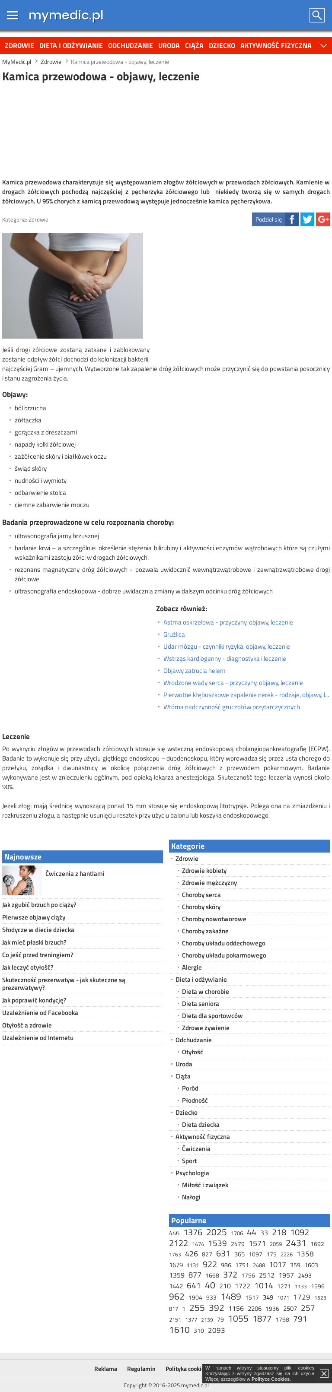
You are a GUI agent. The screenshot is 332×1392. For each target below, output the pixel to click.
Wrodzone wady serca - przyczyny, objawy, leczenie (233, 683)
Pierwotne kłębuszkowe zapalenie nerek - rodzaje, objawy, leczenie (246, 695)
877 (194, 1275)
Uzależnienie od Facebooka (40, 1013)
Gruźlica (174, 634)
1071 (283, 1297)
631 (223, 1253)
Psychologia (192, 1173)
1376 (192, 1232)
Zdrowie (19, 45)
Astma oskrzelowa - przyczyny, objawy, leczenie (228, 622)
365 (239, 1254)
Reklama (105, 1368)
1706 (237, 1233)
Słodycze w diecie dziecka (38, 930)
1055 (238, 1318)
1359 (177, 1275)
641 (194, 1285)
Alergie (192, 967)
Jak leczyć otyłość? (28, 967)
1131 (193, 1265)
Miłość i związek (205, 1185)
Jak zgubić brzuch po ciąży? (39, 905)
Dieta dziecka (201, 1124)
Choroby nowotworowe (214, 919)
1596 (318, 1286)
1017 (277, 1264)
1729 (301, 1297)
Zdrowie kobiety (204, 870)
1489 (230, 1296)
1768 (282, 1319)
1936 (272, 1308)
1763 (175, 1254)
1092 (299, 1232)
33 (264, 1232)
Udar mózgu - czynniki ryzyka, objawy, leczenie (226, 646)
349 (268, 1297)
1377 (191, 1319)
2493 (305, 1275)
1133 (301, 1286)
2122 (178, 1242)
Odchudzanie (130, 45)
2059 (276, 1244)
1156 (236, 1308)
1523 (320, 1298)
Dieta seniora (200, 1003)
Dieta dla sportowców (212, 1016)
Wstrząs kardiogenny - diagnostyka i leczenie (224, 658)
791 (300, 1318)
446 (174, 1233)
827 (207, 1254)
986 (226, 1264)
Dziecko (222, 45)
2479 (238, 1243)
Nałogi (191, 1197)
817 (173, 1308)
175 (271, 1254)
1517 (252, 1297)
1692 (317, 1243)
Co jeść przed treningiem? (37, 955)
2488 (259, 1265)
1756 (248, 1275)
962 (177, 1296)
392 (216, 1307)
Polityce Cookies (271, 1379)
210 (225, 1286)
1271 (284, 1286)
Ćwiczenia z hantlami (75, 873)
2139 (207, 1320)
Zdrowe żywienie (206, 1028)
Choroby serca (201, 895)
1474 (198, 1244)
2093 (216, 1330)
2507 (290, 1308)
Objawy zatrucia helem (194, 670)
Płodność (195, 1100)
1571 (257, 1243)
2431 (296, 1242)
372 (230, 1274)
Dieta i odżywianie (71, 45)
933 (211, 1297)
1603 (311, 1264)
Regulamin (141, 1368)
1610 (179, 1329)
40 (210, 1285)
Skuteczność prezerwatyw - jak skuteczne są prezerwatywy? (63, 983)
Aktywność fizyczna (276, 45)
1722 (242, 1286)
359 (295, 1264)
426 (191, 1253)
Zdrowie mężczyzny (209, 883)
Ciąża (194, 45)
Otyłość (192, 1052)
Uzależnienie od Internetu (37, 1038)
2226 (287, 1254)
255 (197, 1307)
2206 (255, 1308)
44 (251, 1232)
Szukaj (318, 15)
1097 (255, 1254)
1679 (176, 1265)
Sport (189, 1161)
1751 (242, 1264)
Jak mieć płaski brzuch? (34, 942)
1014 (263, 1285)
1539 (217, 1243)
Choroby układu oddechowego (223, 943)
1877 (261, 1318)
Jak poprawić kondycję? (34, 1000)
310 (199, 1330)
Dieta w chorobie (205, 991)
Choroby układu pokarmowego (224, 955)
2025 (216, 1232)
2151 (175, 1319)
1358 (305, 1253)
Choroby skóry (201, 907)
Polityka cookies (187, 1368)
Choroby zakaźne (205, 931)
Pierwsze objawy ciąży (33, 917)
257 (308, 1307)
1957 (286, 1275)
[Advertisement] (166, 129)
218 (279, 1232)
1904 (195, 1297)
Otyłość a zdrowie (27, 1025)
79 (220, 1319)
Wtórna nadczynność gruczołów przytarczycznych (231, 707)
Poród (190, 1088)
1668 (212, 1275)
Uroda (169, 45)
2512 (267, 1275)
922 (210, 1264)
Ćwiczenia (196, 1149)
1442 (176, 1286)
